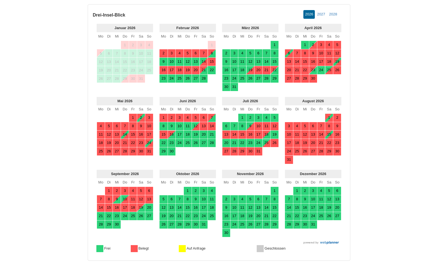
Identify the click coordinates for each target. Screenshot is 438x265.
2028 (333, 14)
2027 (321, 14)
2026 (309, 14)
